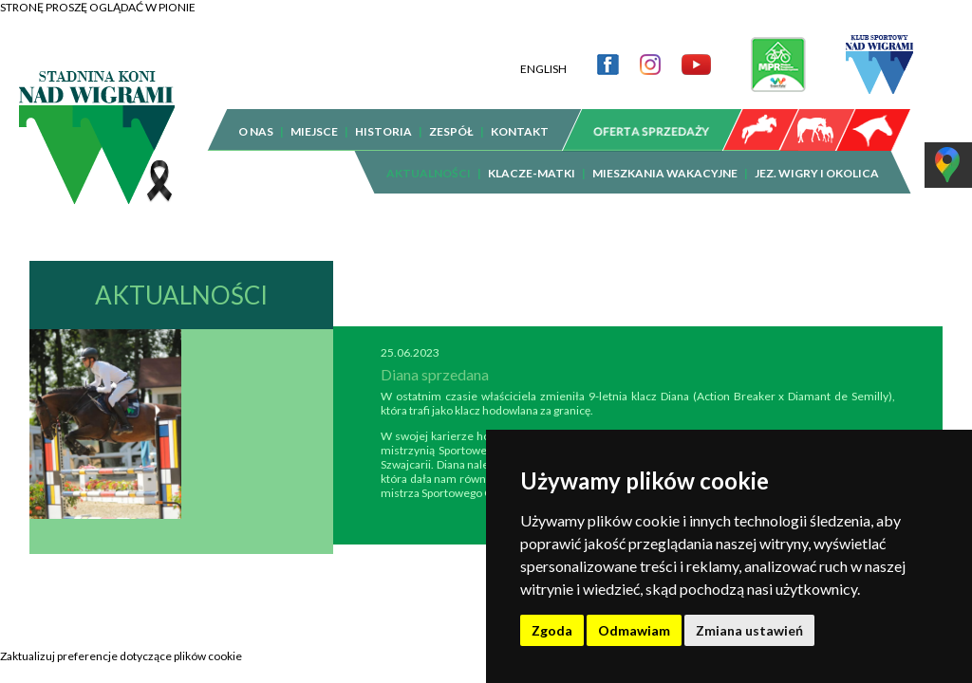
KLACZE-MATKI (531, 159)
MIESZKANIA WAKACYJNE (665, 159)
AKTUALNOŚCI (428, 159)
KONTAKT (520, 117)
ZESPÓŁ (451, 117)
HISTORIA (383, 117)
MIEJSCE (314, 117)
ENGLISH (543, 54)
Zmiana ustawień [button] (749, 630)
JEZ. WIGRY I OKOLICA (817, 159)
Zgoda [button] (552, 630)
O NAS (255, 117)
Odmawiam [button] (634, 630)
